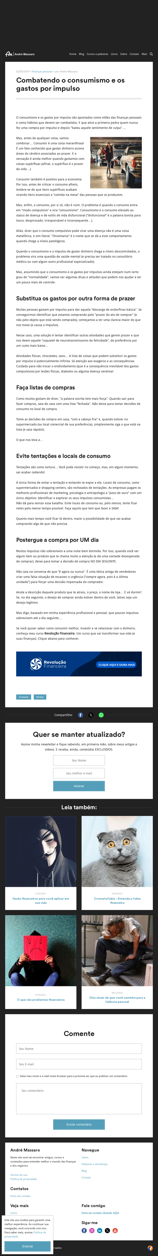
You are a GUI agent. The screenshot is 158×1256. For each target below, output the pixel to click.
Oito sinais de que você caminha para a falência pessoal (117, 999)
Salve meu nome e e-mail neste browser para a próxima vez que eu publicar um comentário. (74, 1076)
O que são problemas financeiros (41, 999)
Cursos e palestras (97, 54)
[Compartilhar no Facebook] (80, 715)
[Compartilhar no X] (90, 715)
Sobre (123, 54)
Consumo (24, 697)
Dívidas (40, 697)
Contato (134, 54)
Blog (81, 54)
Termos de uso (19, 1175)
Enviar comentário (78, 1124)
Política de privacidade (23, 1179)
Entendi (27, 1246)
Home (72, 54)
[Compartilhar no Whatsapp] (101, 715)
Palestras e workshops (95, 1164)
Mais (144, 54)
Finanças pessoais (42, 71)
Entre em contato (20, 1196)
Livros (114, 54)
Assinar (79, 786)
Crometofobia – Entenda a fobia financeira (117, 900)
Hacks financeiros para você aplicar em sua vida (41, 900)
